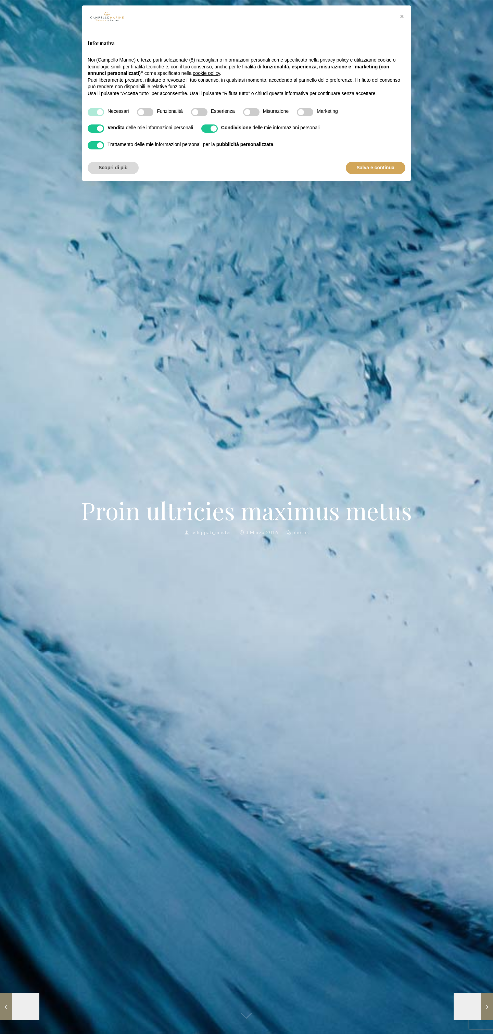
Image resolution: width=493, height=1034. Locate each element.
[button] (401, 16)
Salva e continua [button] (375, 167)
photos (300, 532)
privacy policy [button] (334, 60)
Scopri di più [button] (113, 167)
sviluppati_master (210, 532)
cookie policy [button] (206, 73)
